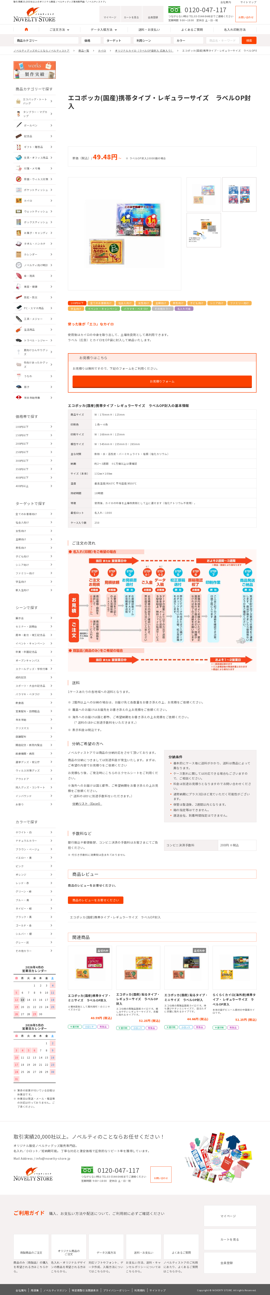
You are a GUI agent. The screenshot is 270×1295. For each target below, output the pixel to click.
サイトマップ (248, 2)
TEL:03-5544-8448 (200, 17)
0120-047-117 (206, 10)
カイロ (102, 50)
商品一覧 (83, 50)
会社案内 (225, 2)
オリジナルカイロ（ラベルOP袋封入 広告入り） (144, 50)
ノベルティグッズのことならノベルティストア (42, 50)
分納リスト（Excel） (87, 803)
